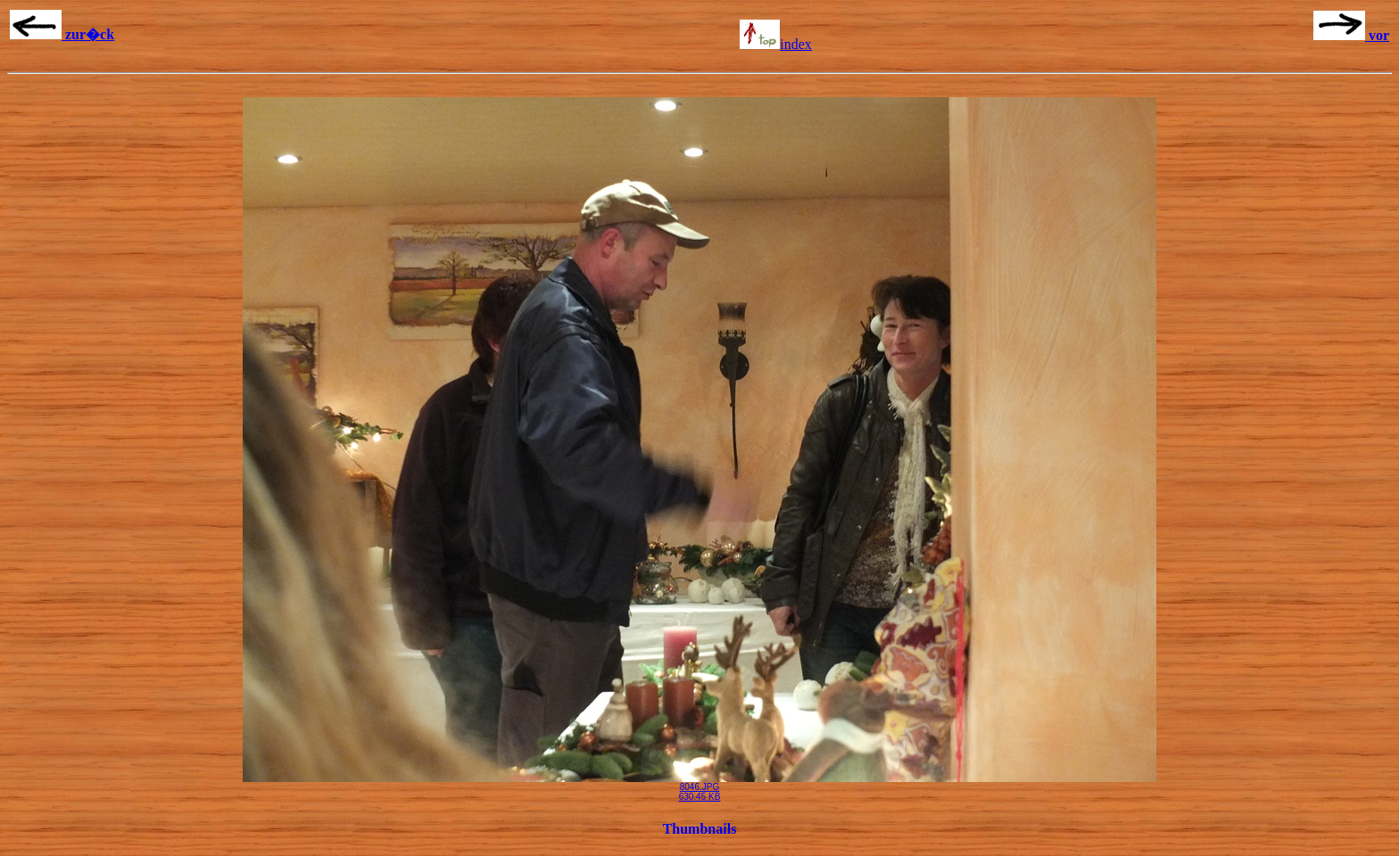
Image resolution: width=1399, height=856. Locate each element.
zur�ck (62, 34)
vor (1351, 35)
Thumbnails (700, 828)
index (776, 44)
